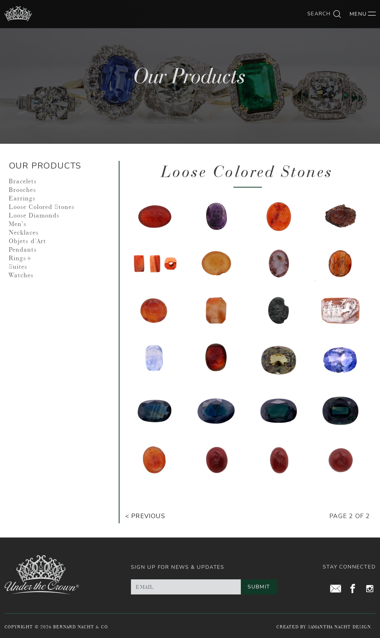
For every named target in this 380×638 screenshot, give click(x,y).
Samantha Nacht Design (339, 626)
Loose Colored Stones (42, 207)
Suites (18, 266)
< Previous (145, 516)
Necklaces (24, 232)
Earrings (22, 198)
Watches (21, 275)
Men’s (17, 224)
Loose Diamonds (34, 215)
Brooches (22, 190)
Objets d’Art (27, 241)
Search (324, 13)
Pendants (23, 249)
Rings (17, 258)
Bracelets (23, 181)
